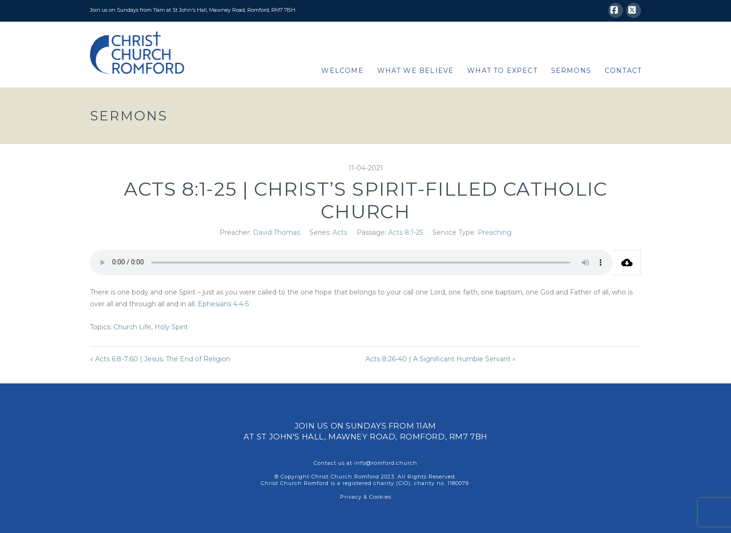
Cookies (380, 496)
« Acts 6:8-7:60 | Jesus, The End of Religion (160, 359)
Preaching (495, 232)
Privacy (351, 496)
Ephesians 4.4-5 (223, 304)
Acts (340, 232)
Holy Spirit (171, 327)
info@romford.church (385, 463)
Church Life (132, 327)
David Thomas (276, 232)
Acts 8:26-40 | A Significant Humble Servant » (441, 359)
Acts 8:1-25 (405, 232)
